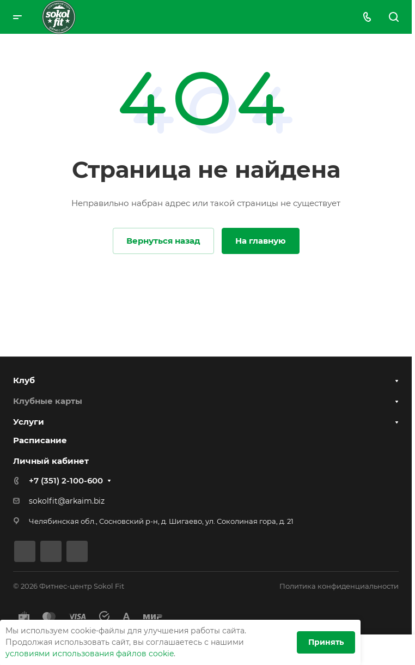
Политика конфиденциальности (339, 586)
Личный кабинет (51, 461)
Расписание (40, 440)
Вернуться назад (163, 240)
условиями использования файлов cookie (89, 653)
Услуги (28, 421)
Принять (326, 642)
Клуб (24, 380)
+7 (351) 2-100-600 (66, 480)
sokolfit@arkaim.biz (67, 501)
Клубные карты (47, 401)
